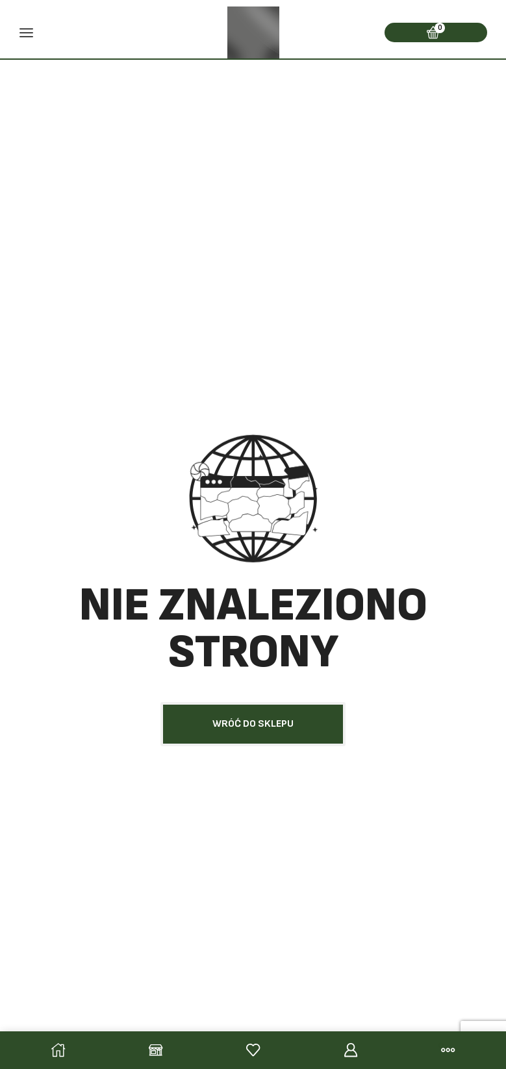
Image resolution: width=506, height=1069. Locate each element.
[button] (253, 724)
